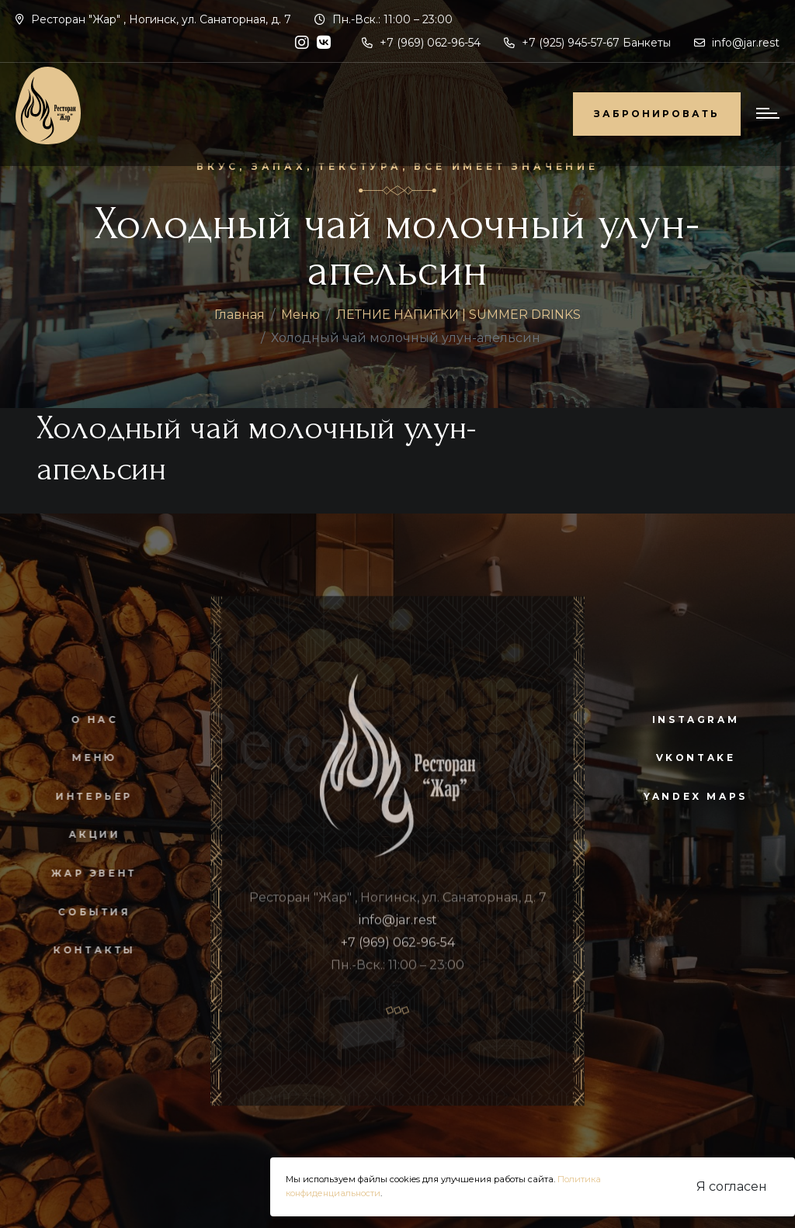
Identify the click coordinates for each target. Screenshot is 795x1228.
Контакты (87, 950)
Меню (300, 314)
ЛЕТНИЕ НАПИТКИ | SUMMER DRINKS (458, 314)
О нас (86, 719)
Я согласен (731, 1186)
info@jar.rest (736, 43)
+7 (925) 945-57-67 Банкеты (587, 43)
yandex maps (696, 796)
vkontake (696, 757)
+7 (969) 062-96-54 (421, 43)
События (86, 912)
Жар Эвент (86, 873)
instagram (695, 719)
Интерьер (87, 796)
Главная (239, 314)
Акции (87, 834)
